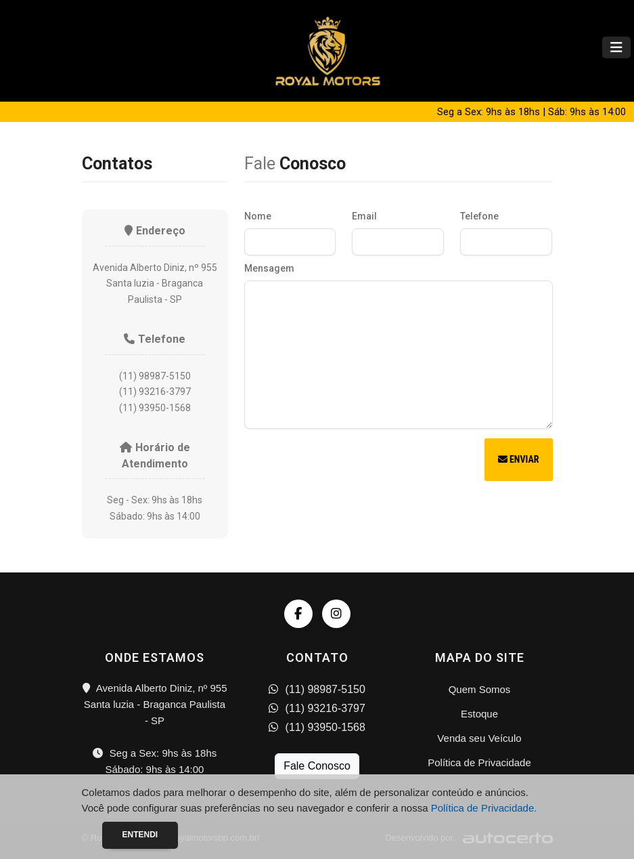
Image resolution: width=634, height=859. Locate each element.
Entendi (140, 834)
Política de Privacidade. (484, 808)
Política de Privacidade (479, 762)
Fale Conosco (317, 766)
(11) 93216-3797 (317, 708)
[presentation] (347, 461)
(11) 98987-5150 (317, 689)
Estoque (479, 713)
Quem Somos (480, 689)
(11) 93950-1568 (317, 727)
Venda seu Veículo (479, 738)
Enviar (518, 459)
